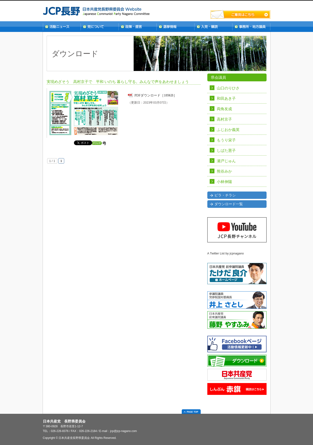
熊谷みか (224, 171)
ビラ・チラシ (225, 195)
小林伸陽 (224, 182)
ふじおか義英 (228, 130)
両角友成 (224, 109)
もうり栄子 (226, 140)
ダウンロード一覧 (228, 204)
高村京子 (224, 119)
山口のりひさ (228, 88)
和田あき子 (226, 98)
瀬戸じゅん (226, 161)
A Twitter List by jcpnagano (225, 253)
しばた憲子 (226, 150)
